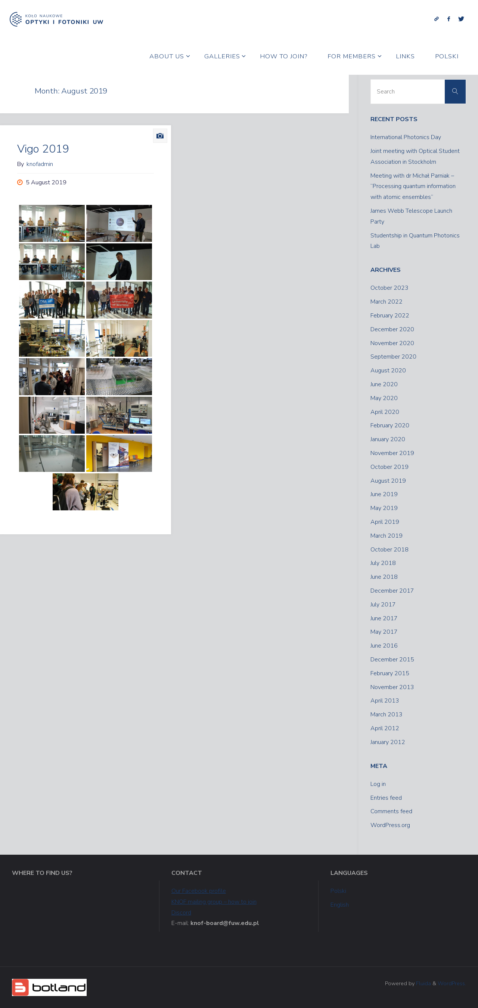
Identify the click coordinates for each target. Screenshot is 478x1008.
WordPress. (452, 983)
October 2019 (389, 467)
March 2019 (386, 536)
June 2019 (384, 494)
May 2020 (384, 398)
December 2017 (392, 591)
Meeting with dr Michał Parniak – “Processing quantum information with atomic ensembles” (413, 187)
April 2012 (384, 728)
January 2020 (387, 439)
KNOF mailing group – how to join (214, 902)
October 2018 (389, 550)
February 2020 (389, 425)
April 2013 (384, 701)
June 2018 (384, 577)
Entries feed (386, 798)
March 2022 (386, 302)
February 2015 (389, 673)
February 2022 (389, 315)
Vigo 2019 (43, 149)
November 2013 (392, 687)
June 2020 (384, 384)
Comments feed (391, 811)
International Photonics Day (405, 137)
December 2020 (392, 329)
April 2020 (384, 412)
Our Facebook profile (198, 891)
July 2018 (383, 563)
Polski (338, 891)
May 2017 (384, 632)
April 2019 (384, 522)
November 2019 (392, 453)
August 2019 (388, 481)
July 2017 (383, 604)
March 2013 (386, 714)
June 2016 (384, 646)
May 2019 (384, 508)
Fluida (423, 983)
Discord (181, 913)
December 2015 (392, 659)
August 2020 (388, 370)
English (339, 905)
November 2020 (392, 343)
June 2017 (384, 618)
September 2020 (393, 357)
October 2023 (389, 288)
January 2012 (387, 742)
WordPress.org (390, 825)
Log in (378, 784)
